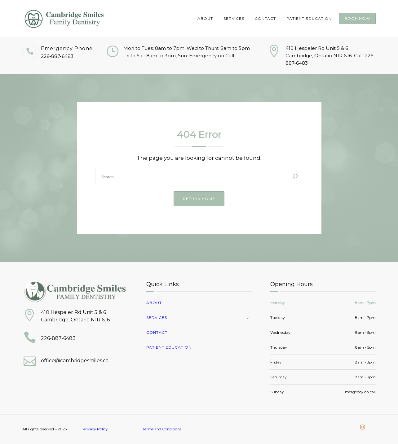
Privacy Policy (95, 429)
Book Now (357, 18)
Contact (265, 18)
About (205, 18)
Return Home (199, 198)
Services (233, 18)
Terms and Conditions (162, 429)
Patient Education (309, 18)
